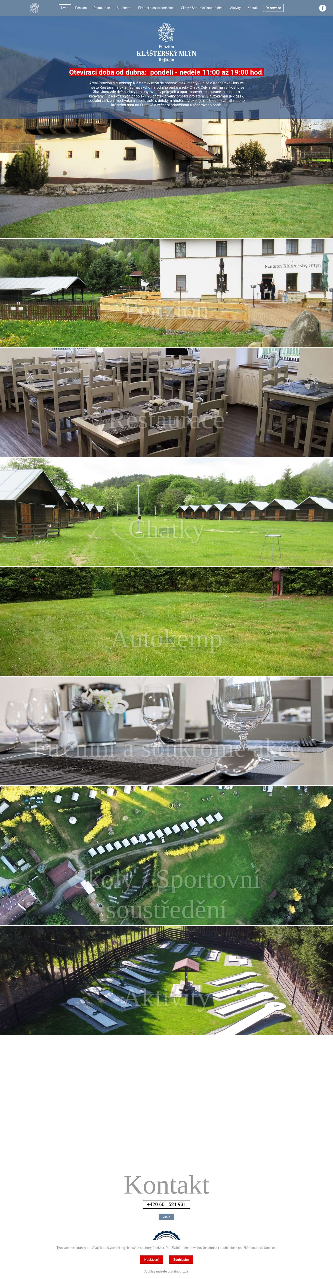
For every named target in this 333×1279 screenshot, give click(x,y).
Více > (166, 313)
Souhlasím (181, 1259)
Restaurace (102, 8)
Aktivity (235, 8)
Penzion (81, 8)
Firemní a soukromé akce (156, 8)
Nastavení (151, 1259)
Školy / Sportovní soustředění (202, 8)
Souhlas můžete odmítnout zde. (166, 1271)
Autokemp (124, 8)
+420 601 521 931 (166, 1204)
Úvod (64, 8)
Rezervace (273, 8)
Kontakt (253, 8)
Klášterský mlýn (166, 1244)
